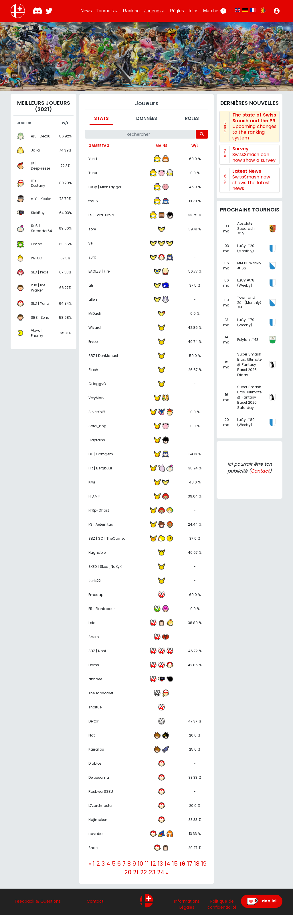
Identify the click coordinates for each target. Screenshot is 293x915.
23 (152, 872)
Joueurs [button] (154, 10)
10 (140, 864)
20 (127, 872)
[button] (276, 11)
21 (135, 872)
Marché (215, 10)
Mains (161, 145)
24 (160, 872)
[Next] (167, 872)
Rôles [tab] (192, 118)
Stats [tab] (101, 118)
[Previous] (89, 864)
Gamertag (99, 145)
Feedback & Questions (38, 901)
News (86, 10)
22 (143, 872)
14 (167, 864)
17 (189, 864)
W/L (194, 145)
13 (160, 864)
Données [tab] (146, 118)
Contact (260, 471)
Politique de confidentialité (222, 904)
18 (196, 864)
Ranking (131, 10)
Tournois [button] (107, 10)
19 (204, 864)
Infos (194, 10)
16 (182, 864)
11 (147, 864)
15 (175, 864)
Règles (177, 10)
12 (153, 864)
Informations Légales (187, 904)
